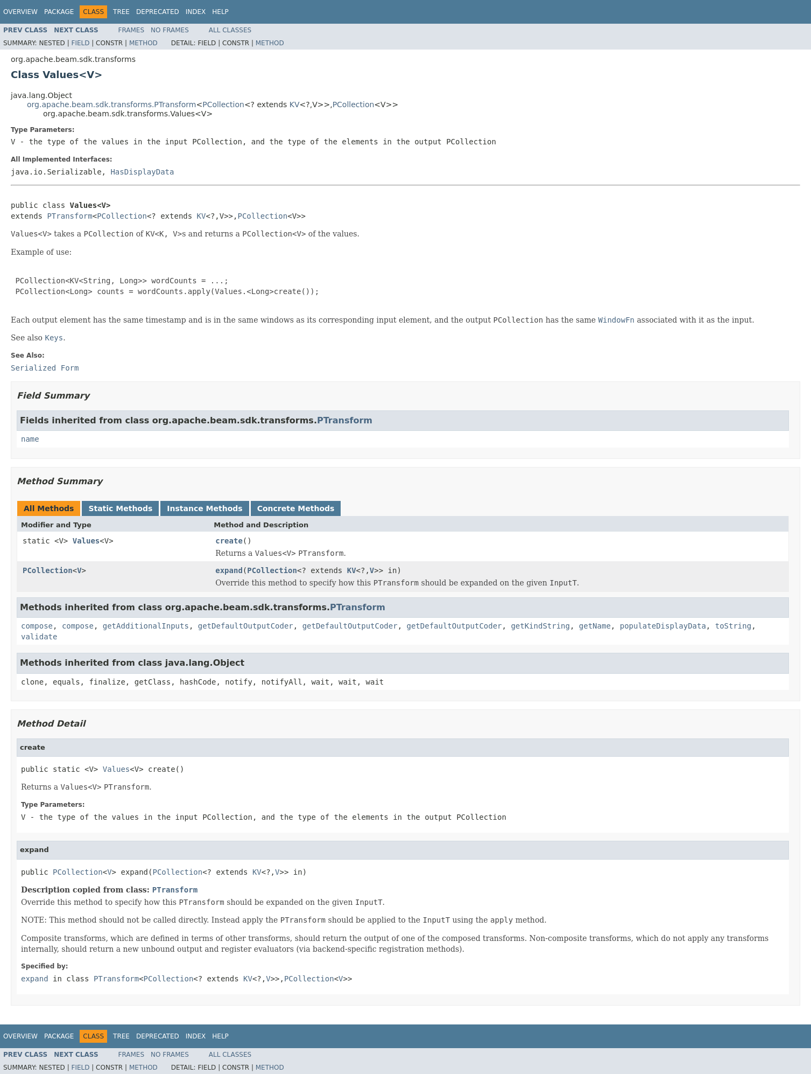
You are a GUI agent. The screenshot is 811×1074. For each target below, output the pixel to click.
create (229, 540)
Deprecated (157, 12)
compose (37, 626)
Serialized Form (45, 368)
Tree (121, 12)
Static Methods (120, 508)
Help (220, 12)
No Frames (170, 30)
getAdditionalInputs (146, 626)
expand (229, 570)
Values (86, 540)
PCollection (223, 104)
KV (295, 104)
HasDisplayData (142, 172)
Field (80, 43)
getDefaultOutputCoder (245, 626)
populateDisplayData (663, 626)
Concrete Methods (296, 508)
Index (196, 12)
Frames (131, 30)
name (30, 439)
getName (595, 626)
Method (143, 43)
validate (39, 636)
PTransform (69, 216)
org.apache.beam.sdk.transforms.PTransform (111, 104)
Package (59, 12)
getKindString (540, 626)
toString (733, 626)
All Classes (230, 30)
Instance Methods (204, 508)
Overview (20, 12)
